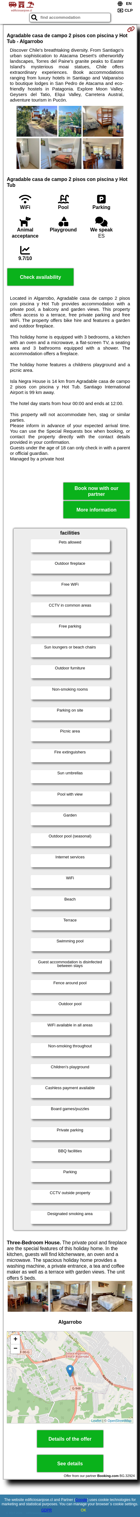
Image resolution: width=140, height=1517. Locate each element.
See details (70, 1463)
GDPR (46, 1510)
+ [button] (15, 1339)
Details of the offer (69, 1439)
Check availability (40, 277)
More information (97, 509)
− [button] (15, 1349)
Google (81, 1500)
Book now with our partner (96, 491)
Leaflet (96, 1421)
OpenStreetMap (119, 1421)
